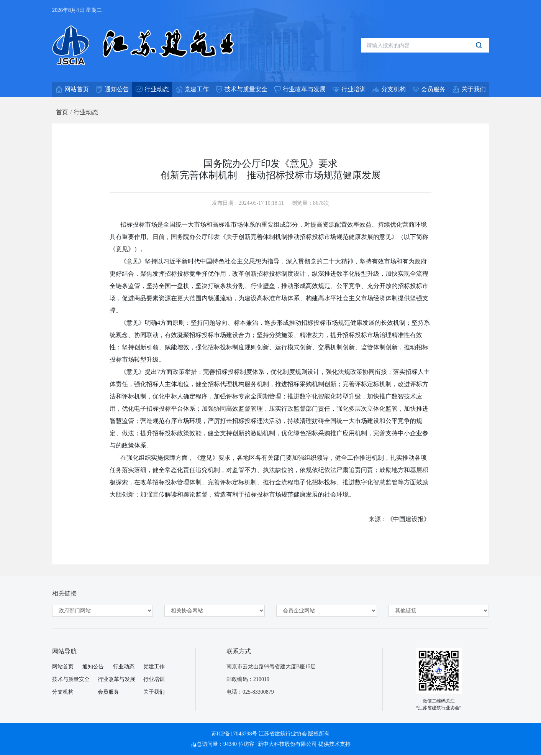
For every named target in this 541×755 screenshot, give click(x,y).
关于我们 (154, 692)
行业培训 (154, 679)
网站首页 (63, 666)
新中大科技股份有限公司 (287, 744)
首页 (62, 112)
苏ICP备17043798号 (234, 734)
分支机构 (63, 692)
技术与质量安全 (71, 679)
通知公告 (93, 666)
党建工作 (154, 666)
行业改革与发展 (116, 679)
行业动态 (86, 112)
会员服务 (108, 692)
